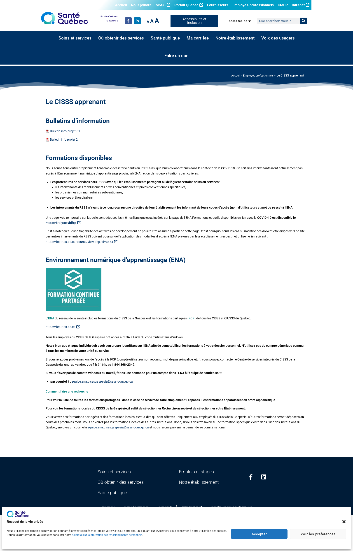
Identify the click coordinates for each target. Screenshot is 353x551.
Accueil (121, 5)
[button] (344, 521)
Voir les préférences (318, 534)
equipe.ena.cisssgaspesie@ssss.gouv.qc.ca (102, 382)
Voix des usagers (278, 38)
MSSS (163, 5)
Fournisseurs (217, 5)
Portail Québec (188, 5)
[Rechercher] (303, 21)
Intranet (300, 5)
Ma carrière (198, 38)
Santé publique (165, 38)
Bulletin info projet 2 (64, 140)
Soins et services (74, 38)
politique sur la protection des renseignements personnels (107, 535)
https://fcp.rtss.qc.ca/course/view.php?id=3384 (81, 242)
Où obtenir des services (121, 38)
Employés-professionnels (253, 5)
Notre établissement (235, 38)
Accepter (259, 534)
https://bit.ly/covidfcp (63, 223)
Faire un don (176, 55)
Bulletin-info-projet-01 (65, 131)
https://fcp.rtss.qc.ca (62, 327)
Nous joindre (141, 5)
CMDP (283, 5)
